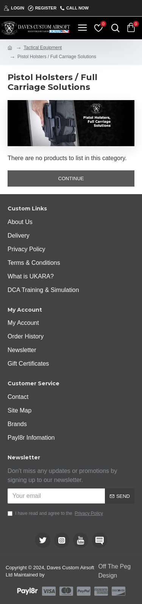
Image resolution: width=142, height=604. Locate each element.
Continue (71, 178)
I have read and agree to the (56, 513)
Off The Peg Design (114, 571)
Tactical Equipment (42, 47)
